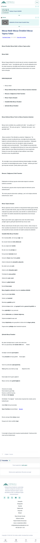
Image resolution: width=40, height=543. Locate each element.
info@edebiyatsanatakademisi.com (20, 525)
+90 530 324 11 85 (20, 527)
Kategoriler (20, 503)
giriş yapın (24, 465)
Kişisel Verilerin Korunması (20, 520)
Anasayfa (20, 501)
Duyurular (20, 510)
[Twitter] (12, 497)
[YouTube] (15, 497)
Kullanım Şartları (20, 518)
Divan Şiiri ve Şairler (21, 37)
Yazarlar (20, 506)
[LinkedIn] (19, 497)
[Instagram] (8, 497)
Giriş (37, 2)
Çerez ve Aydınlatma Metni (20, 523)
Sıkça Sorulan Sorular (20, 516)
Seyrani (21, 409)
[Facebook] (4, 497)
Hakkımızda (20, 508)
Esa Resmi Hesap (6, 37)
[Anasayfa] (8, 2)
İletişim (20, 513)
